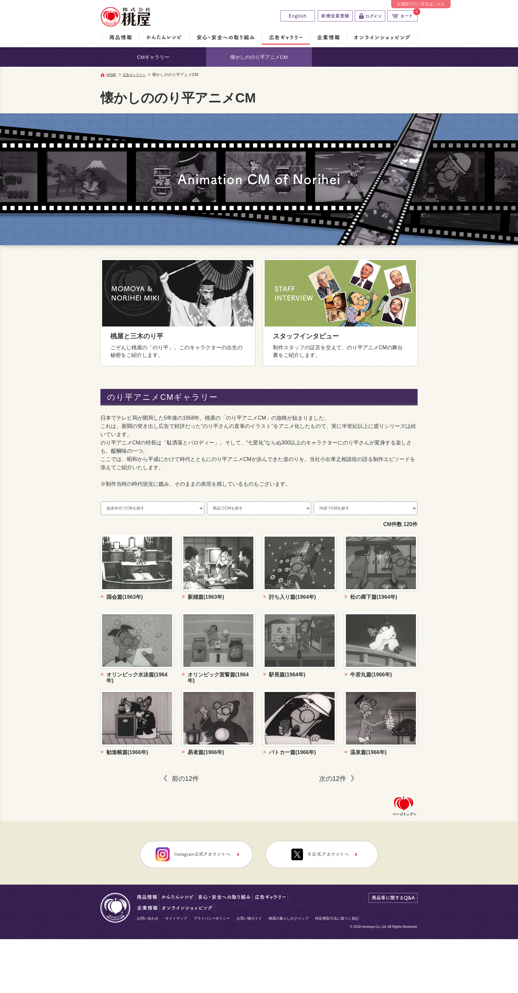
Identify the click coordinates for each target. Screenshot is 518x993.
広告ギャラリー (134, 75)
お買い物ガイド (249, 918)
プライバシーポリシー (212, 918)
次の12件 (332, 778)
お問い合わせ (148, 918)
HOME (111, 75)
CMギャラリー (153, 57)
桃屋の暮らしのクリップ (289, 918)
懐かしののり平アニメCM (258, 57)
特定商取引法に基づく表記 (337, 918)
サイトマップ (176, 918)
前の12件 (185, 778)
